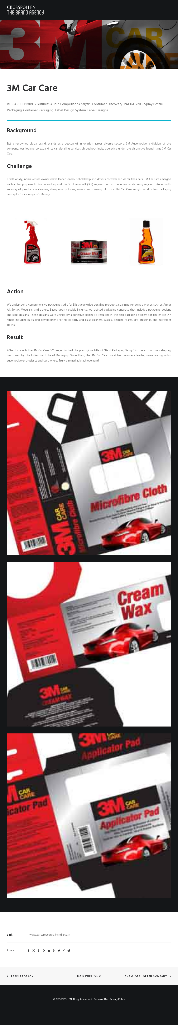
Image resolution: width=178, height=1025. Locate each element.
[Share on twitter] (33, 951)
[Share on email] (68, 951)
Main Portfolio (89, 976)
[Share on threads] (38, 951)
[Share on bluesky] (58, 951)
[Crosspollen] (25, 10)
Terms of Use (101, 999)
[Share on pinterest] (43, 951)
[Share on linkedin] (48, 951)
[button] (169, 10)
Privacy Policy (117, 999)
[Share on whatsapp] (53, 951)
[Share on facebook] (28, 951)
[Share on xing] (63, 951)
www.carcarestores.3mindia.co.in (49, 935)
